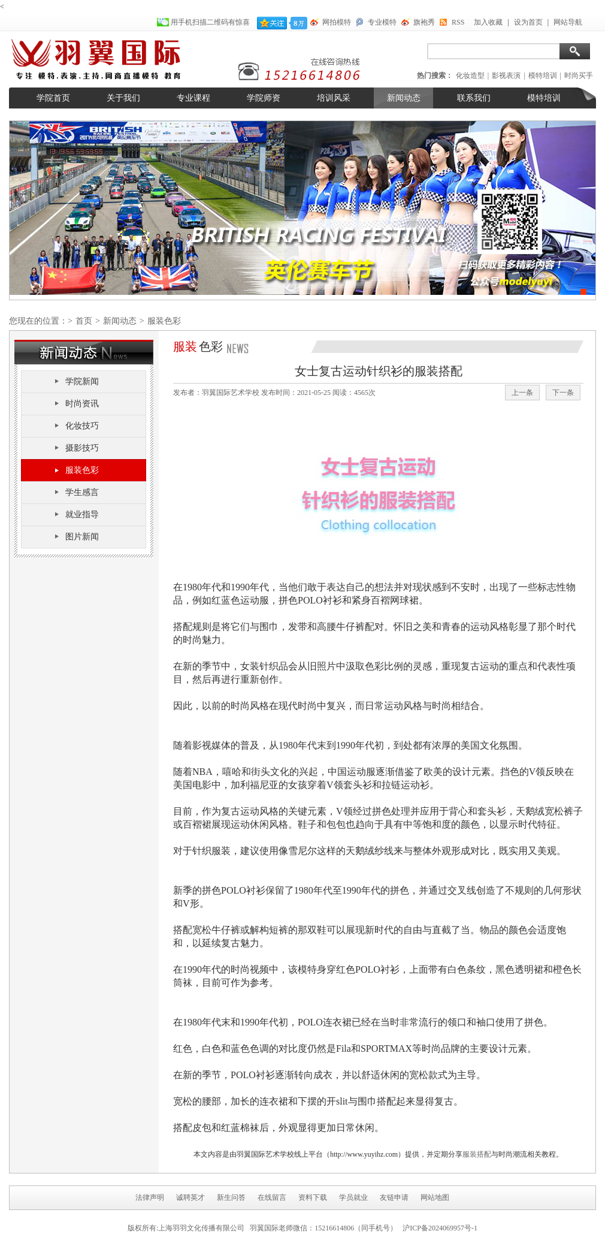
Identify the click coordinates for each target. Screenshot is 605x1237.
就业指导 (82, 514)
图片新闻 (82, 536)
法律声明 (149, 1197)
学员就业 (353, 1197)
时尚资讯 (82, 403)
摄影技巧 (82, 447)
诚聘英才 (190, 1197)
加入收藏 (488, 22)
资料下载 (312, 1197)
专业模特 (382, 22)
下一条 (563, 392)
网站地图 (435, 1197)
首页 (83, 320)
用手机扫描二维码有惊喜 (211, 22)
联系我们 (474, 97)
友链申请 (394, 1197)
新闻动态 (404, 97)
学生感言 (82, 492)
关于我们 (123, 97)
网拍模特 (336, 22)
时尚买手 (578, 75)
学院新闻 (82, 381)
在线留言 (272, 1197)
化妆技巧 (82, 425)
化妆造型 (470, 75)
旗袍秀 (424, 22)
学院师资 (263, 97)
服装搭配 (476, 1154)
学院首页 (53, 97)
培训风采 (333, 97)
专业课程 (193, 97)
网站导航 (567, 22)
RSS (458, 22)
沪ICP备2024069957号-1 (440, 1228)
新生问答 (231, 1197)
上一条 (522, 392)
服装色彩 (82, 470)
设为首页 (528, 22)
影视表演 (506, 75)
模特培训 (542, 75)
